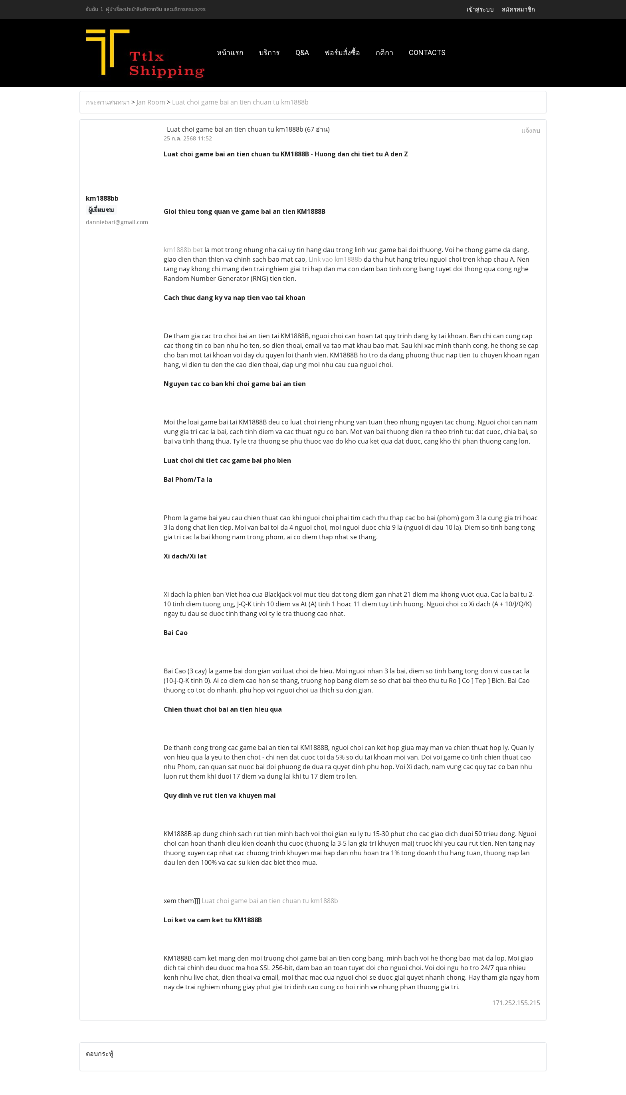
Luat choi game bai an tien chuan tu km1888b (240, 102)
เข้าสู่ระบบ (480, 9)
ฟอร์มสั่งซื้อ (342, 52)
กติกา (384, 52)
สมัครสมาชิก (518, 9)
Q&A (302, 52)
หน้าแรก (230, 52)
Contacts (427, 52)
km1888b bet (183, 249)
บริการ (269, 52)
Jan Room (151, 102)
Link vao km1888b (335, 259)
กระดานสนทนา (108, 102)
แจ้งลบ (530, 130)
